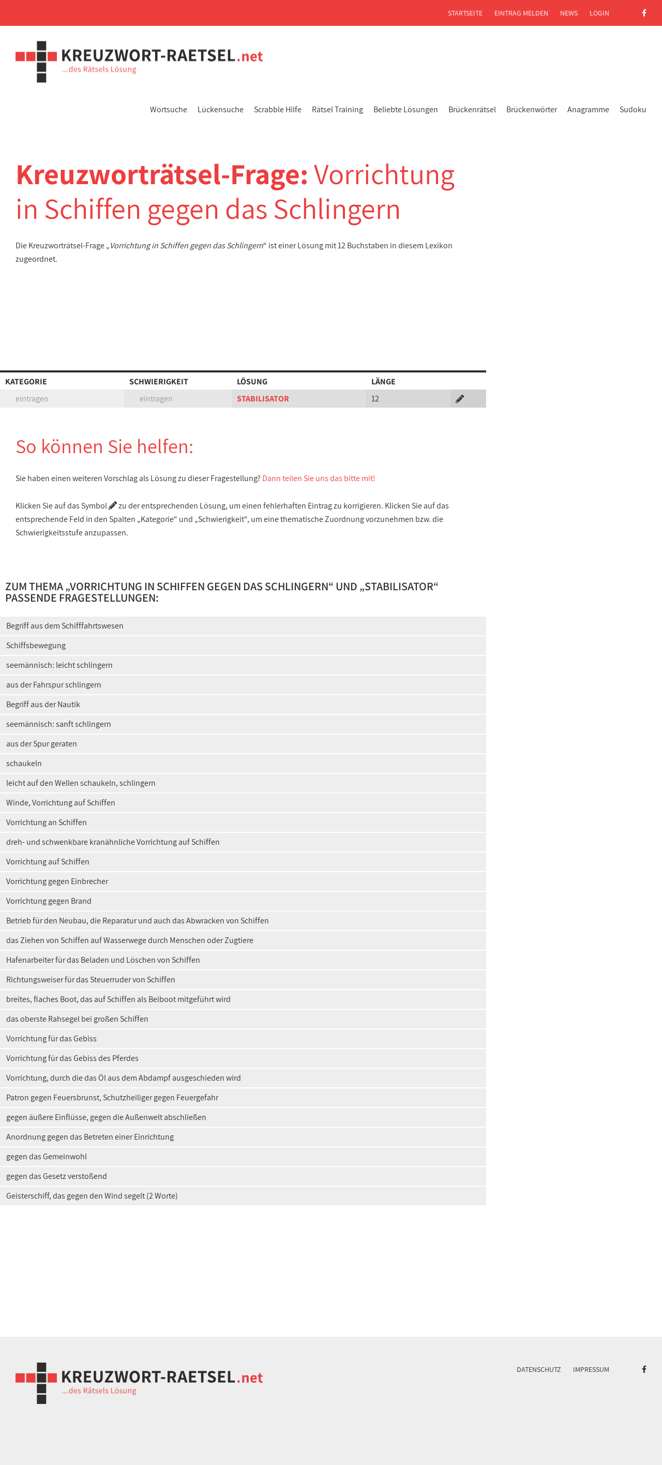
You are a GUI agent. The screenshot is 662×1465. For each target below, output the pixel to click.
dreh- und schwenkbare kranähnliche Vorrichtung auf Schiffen (113, 841)
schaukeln (24, 763)
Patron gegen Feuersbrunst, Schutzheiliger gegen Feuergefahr (112, 1097)
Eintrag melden (521, 13)
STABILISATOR (263, 398)
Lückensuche (221, 109)
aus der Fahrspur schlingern (53, 684)
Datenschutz (539, 1369)
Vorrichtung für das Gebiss (51, 1038)
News (569, 13)
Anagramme (588, 109)
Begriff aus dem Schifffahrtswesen (65, 625)
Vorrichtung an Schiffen (46, 822)
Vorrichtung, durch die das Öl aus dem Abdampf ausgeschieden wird (123, 1077)
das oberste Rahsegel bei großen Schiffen (77, 1018)
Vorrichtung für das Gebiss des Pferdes (72, 1058)
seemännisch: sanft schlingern (58, 724)
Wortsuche (168, 109)
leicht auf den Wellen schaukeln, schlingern (81, 783)
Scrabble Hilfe (278, 109)
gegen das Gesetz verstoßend (56, 1176)
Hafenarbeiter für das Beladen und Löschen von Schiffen (103, 959)
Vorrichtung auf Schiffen (47, 861)
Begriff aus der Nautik (43, 704)
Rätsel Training (337, 109)
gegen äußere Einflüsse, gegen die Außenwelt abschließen (106, 1117)
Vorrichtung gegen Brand (49, 900)
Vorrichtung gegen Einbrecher (57, 881)
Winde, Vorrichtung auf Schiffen (60, 802)
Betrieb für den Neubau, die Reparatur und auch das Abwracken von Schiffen (137, 920)
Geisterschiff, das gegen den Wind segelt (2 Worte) (92, 1195)
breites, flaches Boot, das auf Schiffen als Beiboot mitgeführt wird (118, 999)
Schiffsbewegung (36, 645)
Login (599, 13)
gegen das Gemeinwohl (46, 1156)
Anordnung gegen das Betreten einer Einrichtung (90, 1136)
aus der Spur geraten (41, 743)
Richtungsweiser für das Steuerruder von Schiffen (90, 979)
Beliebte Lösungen (405, 109)
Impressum (591, 1369)
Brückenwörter (531, 109)
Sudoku (633, 109)
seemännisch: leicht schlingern (59, 665)
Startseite (465, 13)
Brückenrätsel (472, 109)
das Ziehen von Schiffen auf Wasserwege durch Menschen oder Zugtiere (129, 940)
